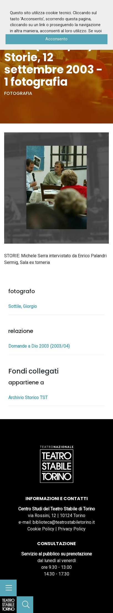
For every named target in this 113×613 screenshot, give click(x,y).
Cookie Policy (40, 529)
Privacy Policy (72, 529)
